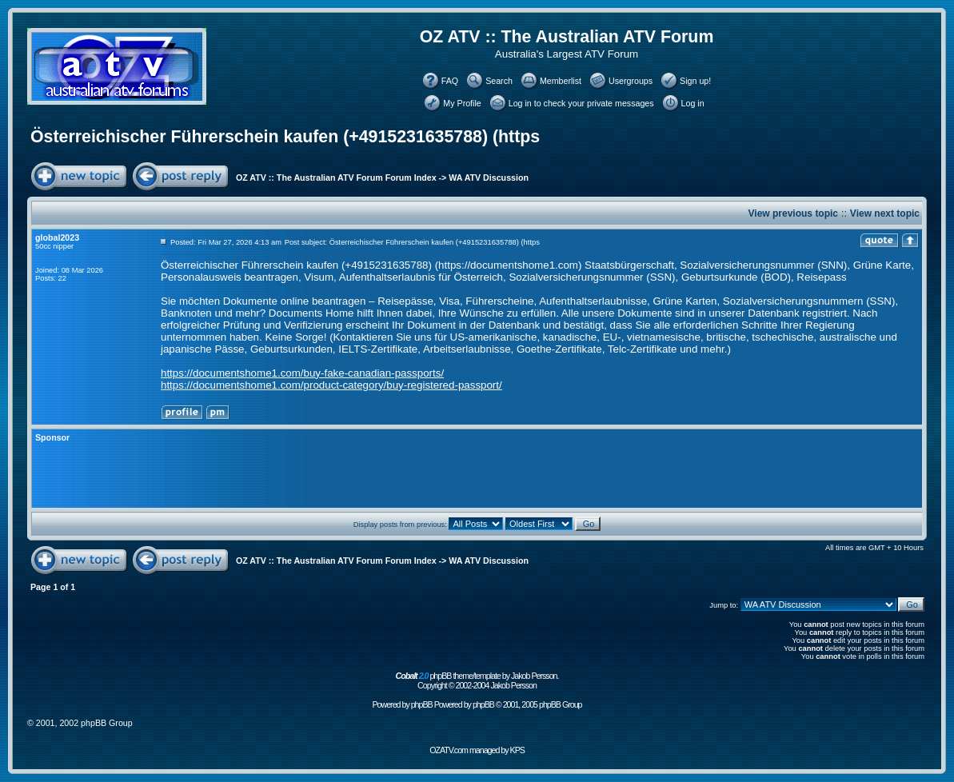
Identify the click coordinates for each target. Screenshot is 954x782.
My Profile (462, 103)
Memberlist (560, 81)
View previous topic (793, 213)
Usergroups (631, 81)
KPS (517, 750)
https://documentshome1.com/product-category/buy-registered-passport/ (331, 385)
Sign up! (695, 81)
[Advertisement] (452, 469)
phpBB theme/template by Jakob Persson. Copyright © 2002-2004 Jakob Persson (477, 680)
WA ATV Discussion (489, 177)
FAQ (449, 81)
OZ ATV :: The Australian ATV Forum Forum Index (336, 177)
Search (499, 81)
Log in (693, 103)
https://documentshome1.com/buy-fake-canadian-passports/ (302, 373)
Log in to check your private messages (581, 103)
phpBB (422, 704)
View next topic (885, 213)
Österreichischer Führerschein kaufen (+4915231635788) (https (285, 136)
